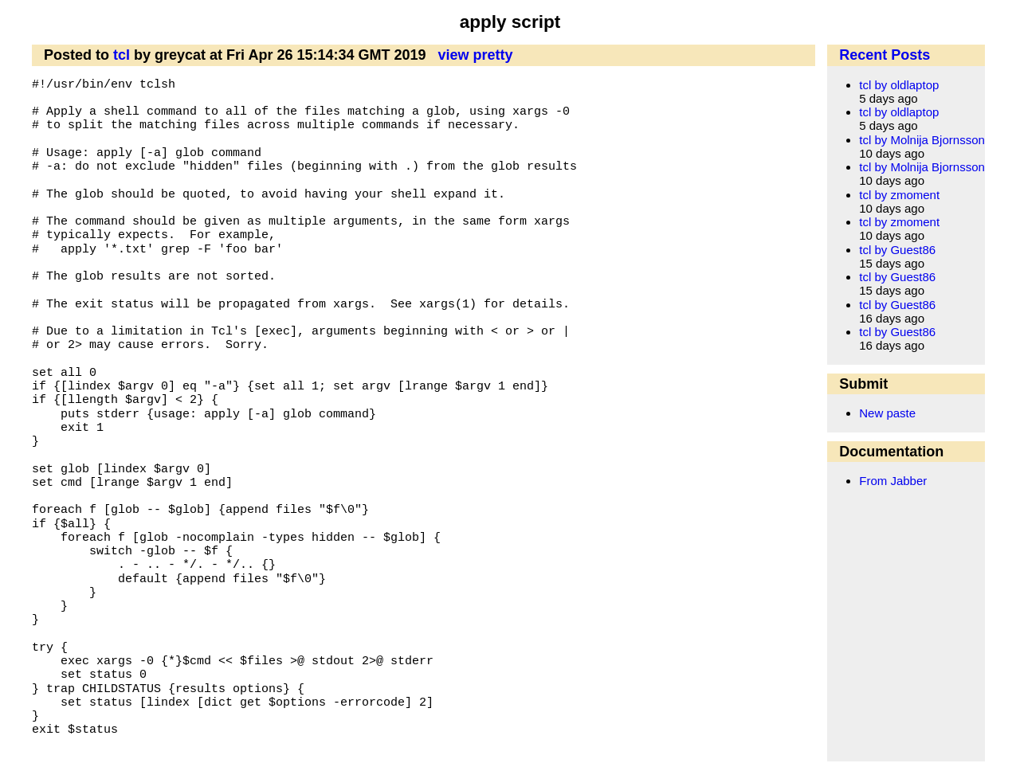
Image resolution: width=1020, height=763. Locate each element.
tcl (121, 55)
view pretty (475, 55)
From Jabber (893, 480)
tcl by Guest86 (897, 249)
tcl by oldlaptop (899, 85)
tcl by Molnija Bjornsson (922, 140)
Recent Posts (884, 55)
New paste (887, 413)
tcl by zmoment (899, 195)
